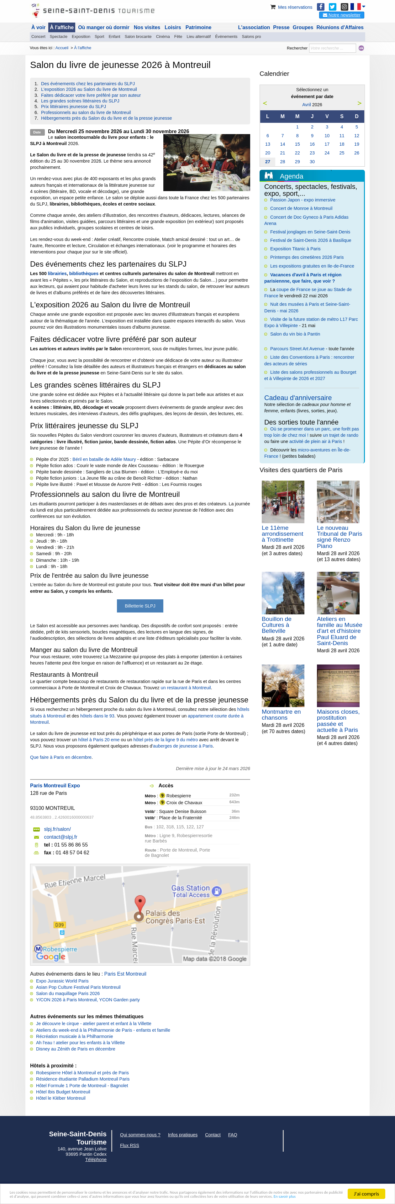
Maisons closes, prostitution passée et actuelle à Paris (338, 720)
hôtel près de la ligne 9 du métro (166, 739)
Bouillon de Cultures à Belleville (277, 625)
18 (342, 144)
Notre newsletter (342, 15)
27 (267, 161)
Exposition (81, 36)
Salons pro (251, 36)
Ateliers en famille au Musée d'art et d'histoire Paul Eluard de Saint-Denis (339, 631)
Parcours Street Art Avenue (297, 348)
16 (312, 144)
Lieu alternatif (199, 36)
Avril (306, 104)
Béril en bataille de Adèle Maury (104, 459)
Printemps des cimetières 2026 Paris (307, 257)
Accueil (61, 47)
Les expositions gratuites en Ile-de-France (312, 265)
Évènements (226, 36)
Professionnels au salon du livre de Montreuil (86, 112)
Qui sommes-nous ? (140, 1134)
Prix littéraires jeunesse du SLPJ (73, 106)
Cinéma (163, 36)
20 (267, 152)
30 (312, 161)
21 (282, 152)
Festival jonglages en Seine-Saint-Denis (310, 231)
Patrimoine (199, 27)
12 (356, 135)
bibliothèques (84, 273)
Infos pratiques (183, 1134)
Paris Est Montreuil (125, 974)
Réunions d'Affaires (340, 27)
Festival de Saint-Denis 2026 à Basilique (310, 240)
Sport (99, 36)
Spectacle (58, 36)
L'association (254, 27)
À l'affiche (62, 27)
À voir (38, 27)
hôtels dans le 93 (97, 715)
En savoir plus (183, 1196)
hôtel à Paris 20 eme (99, 739)
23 (312, 152)
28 (282, 161)
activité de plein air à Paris (315, 441)
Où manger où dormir (103, 27)
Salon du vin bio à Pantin (295, 333)
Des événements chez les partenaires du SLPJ (88, 83)
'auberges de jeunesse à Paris (182, 745)
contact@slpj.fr (60, 837)
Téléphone (96, 1159)
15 (297, 144)
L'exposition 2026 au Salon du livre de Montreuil (89, 89)
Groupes (303, 27)
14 (282, 144)
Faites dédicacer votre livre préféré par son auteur (91, 95)
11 (342, 135)
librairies (57, 273)
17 (326, 144)
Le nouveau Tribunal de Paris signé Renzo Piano (339, 536)
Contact (213, 1134)
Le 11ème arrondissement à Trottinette (282, 533)
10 (326, 135)
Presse (281, 27)
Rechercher (297, 48)
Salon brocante (138, 36)
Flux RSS (129, 1145)
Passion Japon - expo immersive (302, 199)
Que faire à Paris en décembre (61, 757)
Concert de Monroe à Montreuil (301, 208)
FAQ (232, 1134)
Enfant (114, 36)
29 (297, 161)
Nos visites (147, 27)
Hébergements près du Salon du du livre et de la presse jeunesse (106, 118)
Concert (38, 36)
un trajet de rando (340, 435)
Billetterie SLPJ (140, 605)
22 (297, 152)
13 (267, 144)
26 (356, 152)
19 (356, 144)
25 (342, 152)
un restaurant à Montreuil (186, 687)
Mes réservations (291, 7)
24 (326, 152)
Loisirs (173, 27)
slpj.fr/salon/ (57, 829)
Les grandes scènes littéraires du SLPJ (80, 100)
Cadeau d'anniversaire (298, 398)
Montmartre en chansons (281, 714)
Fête (178, 36)
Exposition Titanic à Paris (295, 248)
